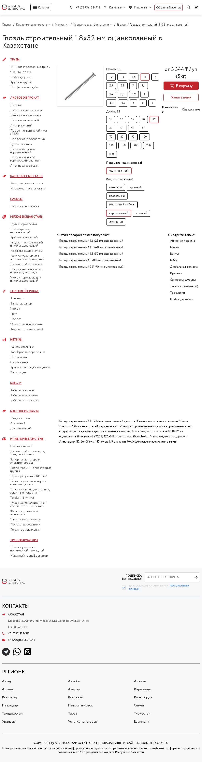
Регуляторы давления (25, 529)
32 (154, 120)
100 (144, 137)
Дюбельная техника (184, 267)
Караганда (142, 689)
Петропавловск (80, 705)
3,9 (134, 94)
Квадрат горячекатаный (26, 329)
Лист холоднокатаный (26, 110)
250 (148, 146)
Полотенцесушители (25, 524)
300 (111, 154)
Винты (174, 254)
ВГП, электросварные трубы (30, 67)
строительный (118, 213)
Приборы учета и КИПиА (28, 476)
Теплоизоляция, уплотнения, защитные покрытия (29, 491)
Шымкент (141, 721)
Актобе (74, 681)
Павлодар (10, 705)
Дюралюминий (20, 428)
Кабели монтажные (24, 395)
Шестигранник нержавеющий (20, 231)
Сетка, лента (19, 362)
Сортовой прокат (24, 291)
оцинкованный (118, 171)
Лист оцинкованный (24, 120)
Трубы (15, 60)
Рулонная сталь (21, 144)
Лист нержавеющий (24, 165)
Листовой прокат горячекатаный (22, 151)
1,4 (122, 77)
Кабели (16, 383)
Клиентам (116, 7)
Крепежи (176, 273)
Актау (7, 681)
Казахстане (191, 109)
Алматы (140, 681)
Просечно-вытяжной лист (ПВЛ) (28, 132)
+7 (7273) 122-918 (88, 7)
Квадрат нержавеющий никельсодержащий (26, 244)
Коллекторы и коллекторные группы (30, 469)
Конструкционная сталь (26, 183)
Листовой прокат (24, 98)
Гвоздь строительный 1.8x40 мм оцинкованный (91, 247)
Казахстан (141, 7)
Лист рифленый (21, 125)
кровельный (117, 196)
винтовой (115, 187)
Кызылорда (143, 697)
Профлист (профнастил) (27, 139)
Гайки (173, 260)
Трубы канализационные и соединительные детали (28, 504)
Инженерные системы (27, 439)
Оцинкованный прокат (26, 324)
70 (110, 137)
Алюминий (17, 423)
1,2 (111, 77)
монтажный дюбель (122, 205)
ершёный (135, 187)
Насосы (16, 199)
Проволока (18, 357)
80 (121, 137)
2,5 (111, 86)
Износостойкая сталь (25, 115)
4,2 (111, 103)
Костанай (75, 697)
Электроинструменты (25, 519)
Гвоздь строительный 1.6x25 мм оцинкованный (91, 241)
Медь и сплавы (20, 418)
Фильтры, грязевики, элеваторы (24, 513)
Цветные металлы (24, 411)
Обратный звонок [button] (168, 7)
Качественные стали (26, 176)
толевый (141, 213)
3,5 (122, 94)
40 (121, 128)
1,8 (145, 77)
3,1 (143, 86)
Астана (8, 689)
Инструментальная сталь (27, 188)
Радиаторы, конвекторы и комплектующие (28, 483)
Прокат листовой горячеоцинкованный (25, 159)
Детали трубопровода (26, 264)
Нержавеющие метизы (26, 250)
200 (136, 146)
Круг (13, 314)
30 (143, 120)
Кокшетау (10, 697)
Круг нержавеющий (24, 237)
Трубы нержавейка (23, 224)
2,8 (122, 86)
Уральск (8, 721)
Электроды (18, 372)
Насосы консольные (24, 206)
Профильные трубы (24, 87)
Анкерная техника (182, 241)
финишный (116, 222)
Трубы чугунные (21, 77)
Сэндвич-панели (21, 446)
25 (132, 120)
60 (143, 128)
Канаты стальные (22, 347)
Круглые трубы (20, 82)
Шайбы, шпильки (181, 299)
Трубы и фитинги (22, 497)
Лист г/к (16, 105)
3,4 (111, 94)
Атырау (74, 689)
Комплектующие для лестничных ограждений (27, 257)
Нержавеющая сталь (26, 217)
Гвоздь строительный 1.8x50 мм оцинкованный (91, 254)
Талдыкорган (12, 713)
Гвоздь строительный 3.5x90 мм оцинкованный (91, 267)
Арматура (17, 298)
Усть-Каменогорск (82, 721)
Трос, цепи (177, 293)
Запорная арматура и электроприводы (25, 461)
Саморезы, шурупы (183, 280)
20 (121, 120)
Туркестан (142, 713)
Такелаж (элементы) (184, 286)
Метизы (16, 340)
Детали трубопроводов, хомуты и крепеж (27, 453)
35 (110, 128)
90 (133, 137)
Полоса (16, 319)
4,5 (123, 103)
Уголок (15, 308)
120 (111, 146)
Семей (139, 705)
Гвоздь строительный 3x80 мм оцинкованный (90, 260)
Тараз (72, 713)
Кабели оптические (24, 400)
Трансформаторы (24, 540)
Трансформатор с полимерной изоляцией (27, 549)
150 (124, 146)
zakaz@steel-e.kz (19, 640)
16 (110, 120)
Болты (174, 247)
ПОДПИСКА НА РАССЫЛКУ (132, 577)
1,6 (133, 77)
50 (132, 128)
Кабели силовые (22, 390)
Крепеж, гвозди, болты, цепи (30, 367)
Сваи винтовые (21, 72)
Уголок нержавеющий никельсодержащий (25, 279)
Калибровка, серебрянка (28, 352)
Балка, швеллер (21, 303)
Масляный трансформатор (29, 555)
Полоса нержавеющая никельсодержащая (26, 271)
